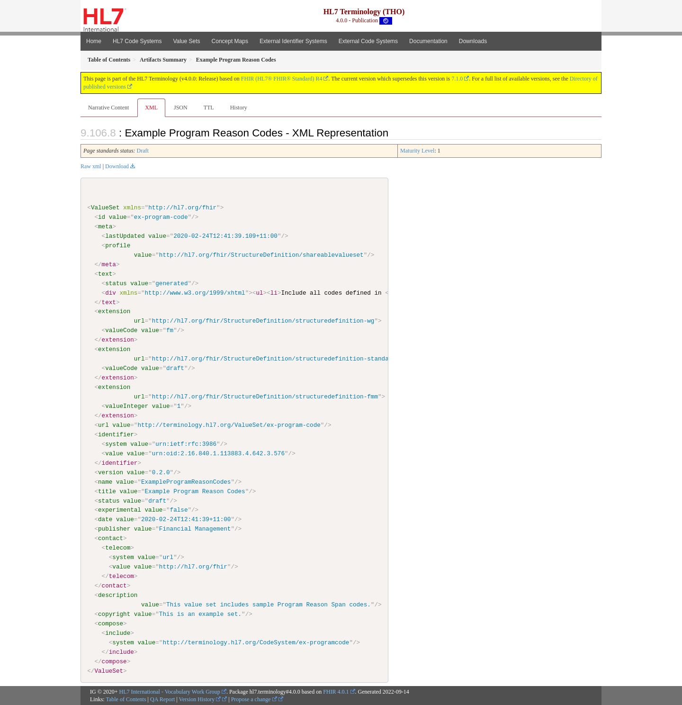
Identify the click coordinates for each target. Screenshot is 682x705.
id (101, 217)
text (105, 274)
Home (93, 41)
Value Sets (186, 41)
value (118, 217)
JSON (181, 107)
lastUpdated (124, 236)
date (105, 519)
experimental (119, 510)
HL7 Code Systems (137, 41)
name (105, 481)
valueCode (121, 330)
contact (110, 538)
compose (110, 623)
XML (151, 107)
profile (117, 245)
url (139, 320)
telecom (117, 547)
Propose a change (254, 699)
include (117, 632)
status (115, 283)
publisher (114, 528)
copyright (114, 613)
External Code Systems (368, 41)
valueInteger (126, 406)
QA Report (162, 699)
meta (105, 226)
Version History (200, 699)
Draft (143, 150)
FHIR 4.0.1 (336, 691)
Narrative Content (108, 107)
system (115, 443)
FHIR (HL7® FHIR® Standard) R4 (282, 78)
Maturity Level (417, 150)
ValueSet (105, 207)
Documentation (428, 41)
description (117, 594)
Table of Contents (126, 699)
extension (114, 311)
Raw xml (91, 166)
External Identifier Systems (293, 41)
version (110, 472)
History (238, 107)
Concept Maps (230, 41)
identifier (116, 434)
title (107, 491)
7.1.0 (457, 78)
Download (117, 166)
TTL (209, 107)
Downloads (473, 41)
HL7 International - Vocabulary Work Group (169, 691)
